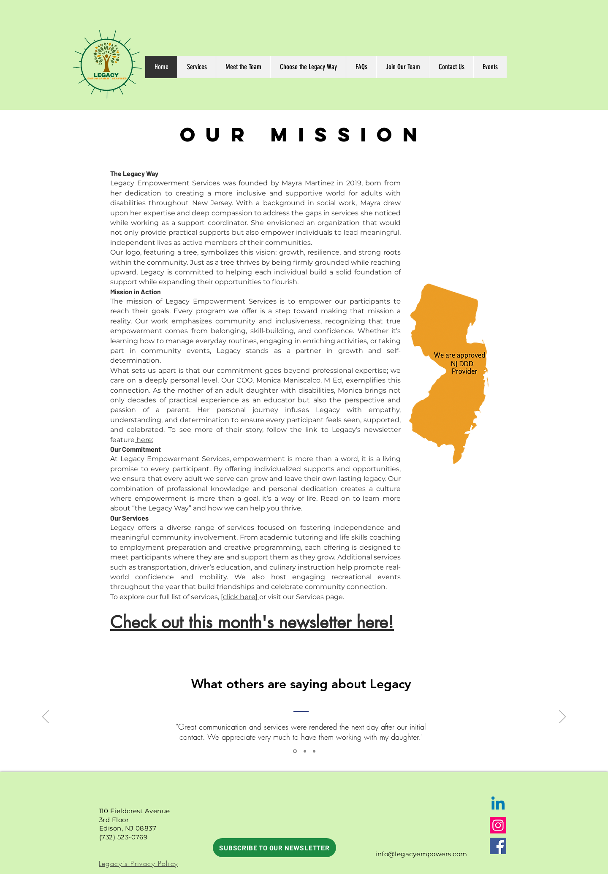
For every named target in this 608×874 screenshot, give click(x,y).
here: (144, 440)
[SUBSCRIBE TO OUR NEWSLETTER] (274, 847)
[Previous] (45, 717)
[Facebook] (498, 846)
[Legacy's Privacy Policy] (139, 863)
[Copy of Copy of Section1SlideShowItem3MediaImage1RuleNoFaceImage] (314, 751)
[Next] (562, 717)
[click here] (240, 597)
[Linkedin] (498, 804)
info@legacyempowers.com (421, 854)
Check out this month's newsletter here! (252, 622)
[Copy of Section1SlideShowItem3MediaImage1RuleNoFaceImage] (305, 751)
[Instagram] (498, 825)
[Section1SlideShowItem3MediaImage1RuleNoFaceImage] (295, 751)
